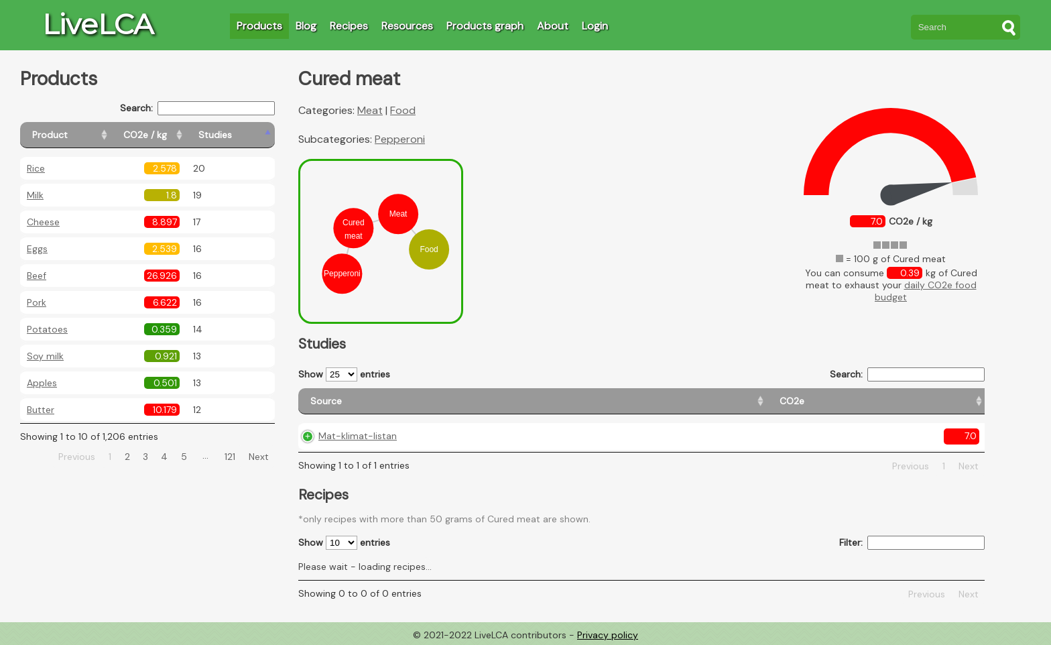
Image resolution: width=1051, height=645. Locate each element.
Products (259, 26)
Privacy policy (607, 635)
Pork (36, 302)
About (552, 26)
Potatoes (47, 329)
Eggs (37, 249)
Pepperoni (400, 139)
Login (595, 26)
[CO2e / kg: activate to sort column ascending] (179, 135)
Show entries (344, 374)
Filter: (912, 543)
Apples (42, 383)
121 (230, 457)
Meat (370, 110)
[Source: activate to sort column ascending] (384, 401)
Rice (36, 168)
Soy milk (45, 356)
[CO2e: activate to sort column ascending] (511, 401)
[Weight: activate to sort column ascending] (940, 401)
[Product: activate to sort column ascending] (80, 135)
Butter (40, 410)
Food (403, 110)
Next (259, 457)
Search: (197, 108)
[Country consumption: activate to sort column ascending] (795, 401)
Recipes (349, 26)
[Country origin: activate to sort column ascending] (623, 401)
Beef (36, 276)
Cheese (43, 222)
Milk (35, 195)
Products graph (484, 26)
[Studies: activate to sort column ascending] (246, 135)
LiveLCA (97, 24)
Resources (407, 26)
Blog (306, 26)
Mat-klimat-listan (357, 436)
